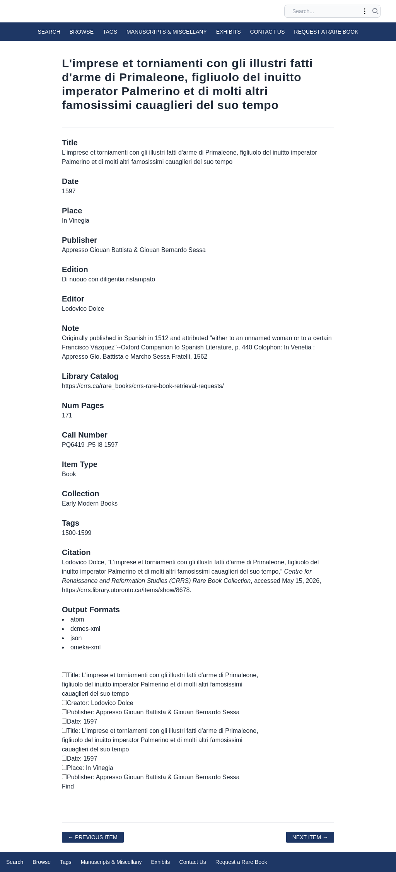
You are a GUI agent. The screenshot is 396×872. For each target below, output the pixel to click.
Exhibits (228, 32)
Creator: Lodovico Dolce (97, 703)
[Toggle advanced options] (364, 11)
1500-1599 (77, 533)
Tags (110, 32)
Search (49, 32)
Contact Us (267, 32)
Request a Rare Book (326, 32)
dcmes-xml (85, 628)
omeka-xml (85, 647)
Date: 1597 (79, 721)
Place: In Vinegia (87, 768)
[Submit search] (375, 11)
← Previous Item (93, 837)
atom (77, 619)
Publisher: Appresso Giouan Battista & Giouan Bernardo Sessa (150, 712)
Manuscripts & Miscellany (166, 32)
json (76, 638)
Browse (82, 32)
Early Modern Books (90, 503)
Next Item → (310, 837)
